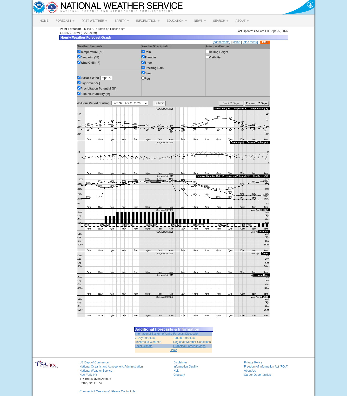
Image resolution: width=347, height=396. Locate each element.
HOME (44, 20)
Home (173, 350)
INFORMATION (147, 20)
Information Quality (186, 366)
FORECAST (65, 20)
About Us (250, 370)
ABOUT (242, 20)
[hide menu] (250, 42)
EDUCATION (177, 20)
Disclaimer (180, 362)
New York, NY (88, 374)
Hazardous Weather (148, 342)
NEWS (200, 20)
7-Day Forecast (145, 338)
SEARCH (220, 20)
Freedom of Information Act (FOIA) (266, 366)
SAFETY (121, 20)
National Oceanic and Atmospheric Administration (111, 366)
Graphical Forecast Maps (189, 346)
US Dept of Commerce (94, 362)
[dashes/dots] (221, 42)
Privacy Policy (253, 362)
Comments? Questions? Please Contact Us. (108, 391)
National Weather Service (96, 370)
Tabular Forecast (184, 338)
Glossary (179, 374)
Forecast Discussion (186, 333)
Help (177, 370)
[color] (236, 42)
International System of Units (153, 333)
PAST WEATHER (94, 20)
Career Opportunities (257, 374)
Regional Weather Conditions (192, 342)
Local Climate (144, 346)
